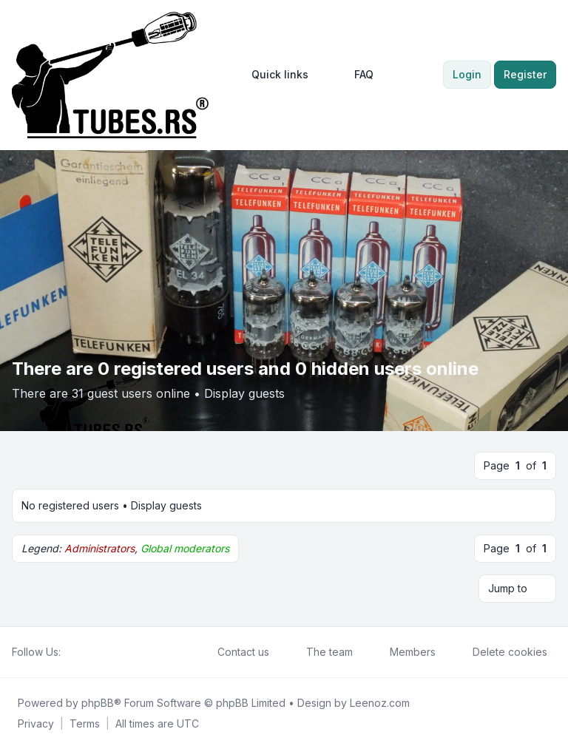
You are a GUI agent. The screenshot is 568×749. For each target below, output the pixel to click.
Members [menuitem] (403, 652)
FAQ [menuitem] (354, 74)
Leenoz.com (380, 703)
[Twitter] (81, 652)
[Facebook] (69, 652)
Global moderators (185, 548)
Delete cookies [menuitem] (500, 652)
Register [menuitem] (525, 74)
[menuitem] (273, 74)
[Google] (105, 652)
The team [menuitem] (320, 652)
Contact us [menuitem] (233, 652)
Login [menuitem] (467, 74)
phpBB (97, 703)
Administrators (99, 548)
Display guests (244, 393)
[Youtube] (93, 652)
